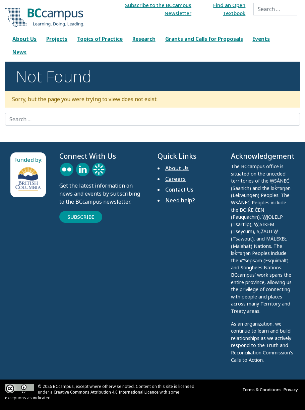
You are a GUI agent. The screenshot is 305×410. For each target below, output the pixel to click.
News (19, 52)
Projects (56, 39)
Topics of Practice (100, 39)
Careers (175, 179)
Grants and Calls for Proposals (204, 39)
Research (144, 39)
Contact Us (179, 189)
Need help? (180, 200)
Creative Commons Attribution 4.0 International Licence (106, 392)
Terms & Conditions (263, 390)
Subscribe (80, 216)
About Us (24, 39)
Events (261, 39)
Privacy (292, 390)
